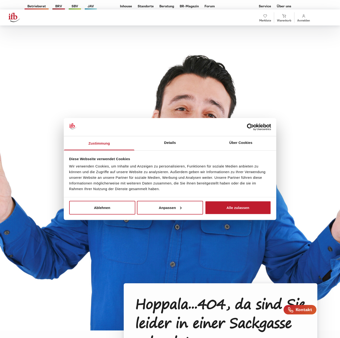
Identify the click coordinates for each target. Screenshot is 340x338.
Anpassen (170, 207)
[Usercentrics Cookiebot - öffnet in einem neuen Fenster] (250, 127)
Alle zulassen (237, 207)
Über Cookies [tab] (240, 143)
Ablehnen (102, 207)
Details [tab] (170, 143)
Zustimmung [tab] (99, 143)
